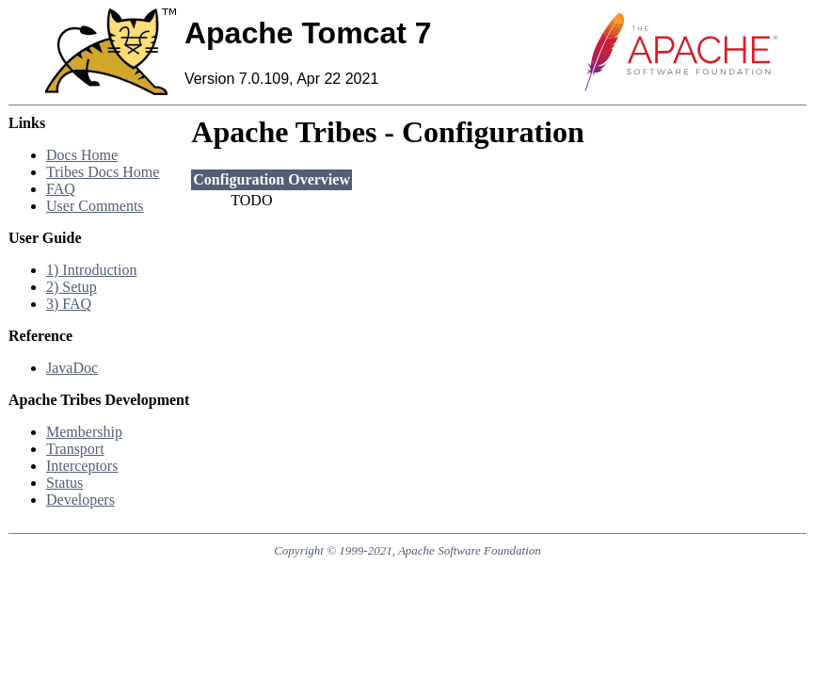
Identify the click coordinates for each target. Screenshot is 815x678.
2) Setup (71, 287)
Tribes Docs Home (102, 172)
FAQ (60, 189)
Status (64, 483)
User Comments (95, 206)
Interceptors (82, 466)
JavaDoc (72, 368)
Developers (80, 500)
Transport (75, 449)
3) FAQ (68, 304)
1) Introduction (91, 270)
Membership (84, 432)
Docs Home (82, 155)
